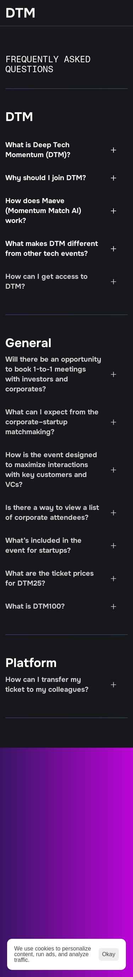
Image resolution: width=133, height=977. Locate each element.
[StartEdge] (58, 13)
